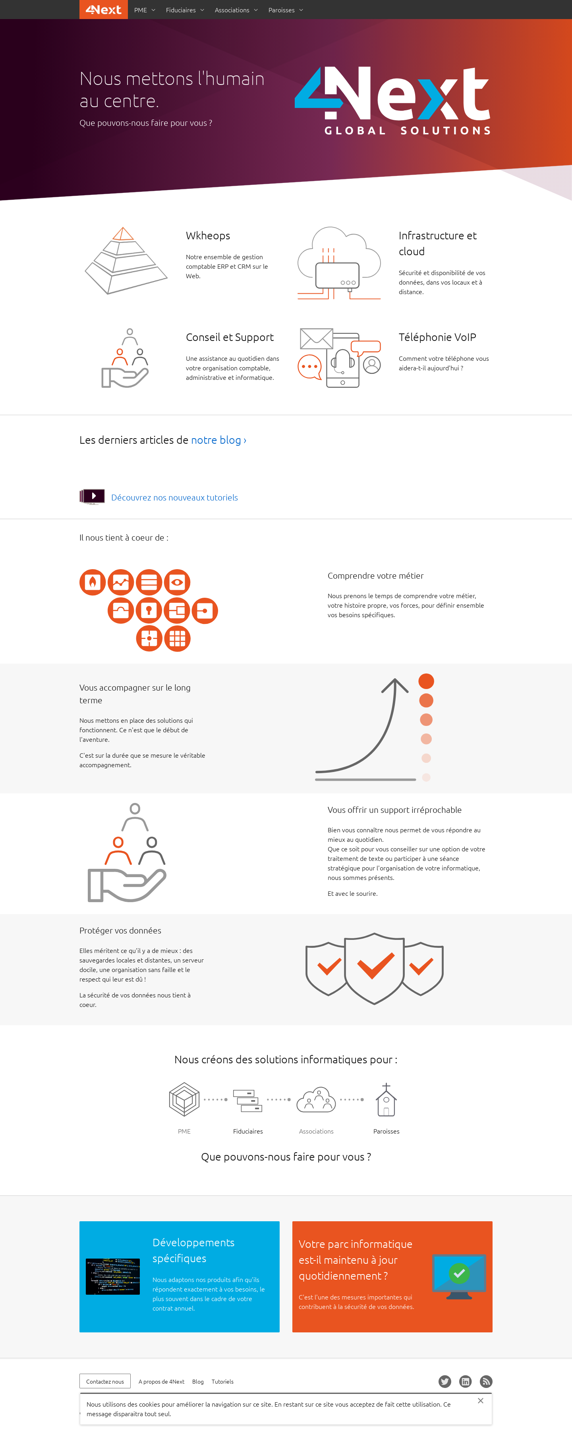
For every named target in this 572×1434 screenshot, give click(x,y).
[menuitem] (144, 9)
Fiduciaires (181, 9)
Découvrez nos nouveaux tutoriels (174, 497)
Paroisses (282, 9)
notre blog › (218, 439)
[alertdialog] (286, 1408)
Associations (232, 9)
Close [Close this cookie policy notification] (480, 1400)
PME (140, 9)
